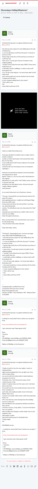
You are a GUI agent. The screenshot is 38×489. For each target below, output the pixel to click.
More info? (6, 45)
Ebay (21, 13)
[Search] (35, 3)
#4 (35, 359)
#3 (35, 310)
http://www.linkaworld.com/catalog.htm (14, 324)
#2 (35, 142)
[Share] (32, 40)
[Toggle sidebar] (31, 3)
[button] (3, 3)
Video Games (29, 13)
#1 (35, 40)
